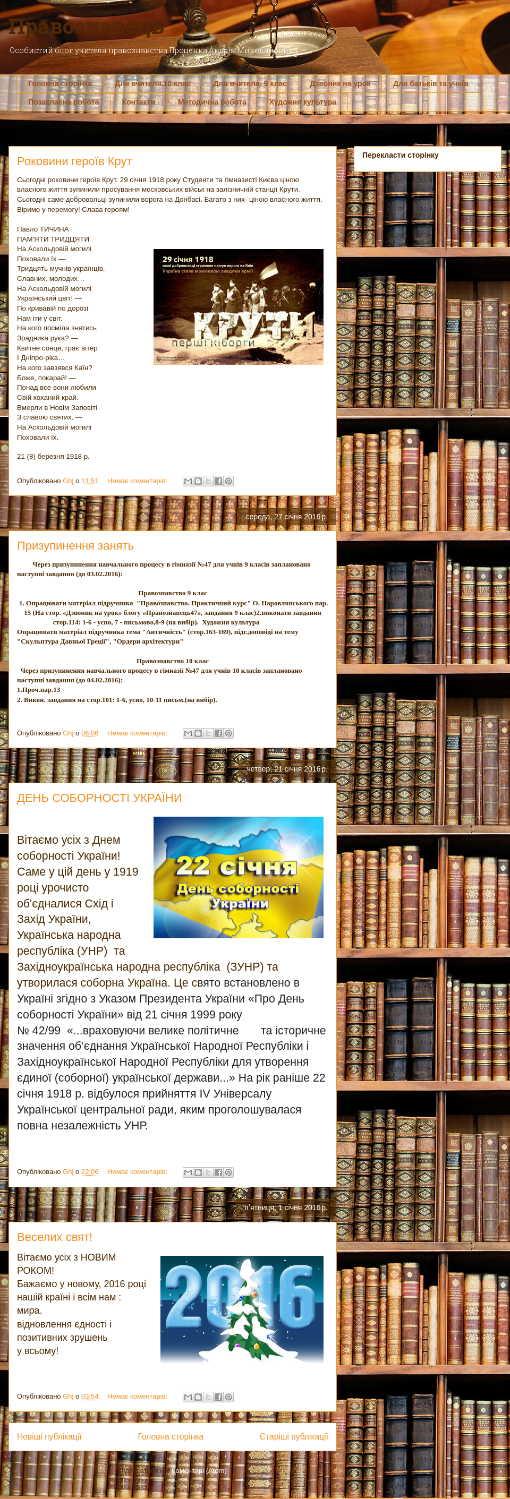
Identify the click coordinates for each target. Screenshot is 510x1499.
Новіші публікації (49, 1436)
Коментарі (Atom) (199, 1471)
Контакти (138, 102)
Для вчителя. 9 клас (250, 83)
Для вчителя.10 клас (152, 83)
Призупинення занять (75, 545)
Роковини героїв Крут (74, 161)
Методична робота (212, 102)
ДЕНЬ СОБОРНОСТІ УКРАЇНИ (99, 797)
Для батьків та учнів (431, 83)
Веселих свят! (54, 1237)
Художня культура (302, 102)
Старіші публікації (294, 1436)
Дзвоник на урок (340, 83)
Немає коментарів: (138, 481)
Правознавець (86, 26)
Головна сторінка (60, 83)
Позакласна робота (63, 102)
